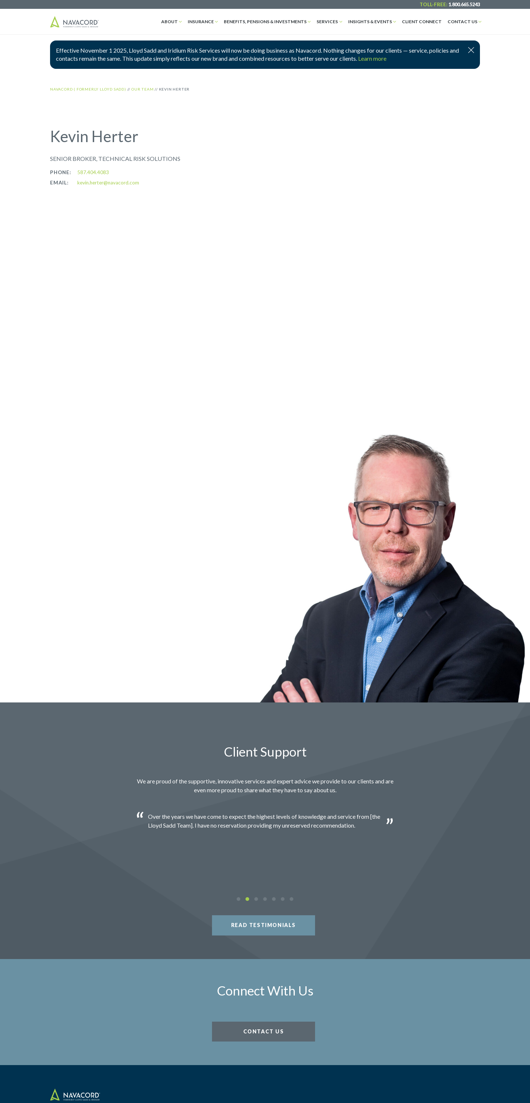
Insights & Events (370, 21)
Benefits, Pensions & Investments (265, 21)
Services (327, 21)
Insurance (201, 21)
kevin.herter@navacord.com (108, 183)
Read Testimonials (263, 925)
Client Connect (422, 21)
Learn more (372, 58)
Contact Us (462, 21)
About (169, 21)
